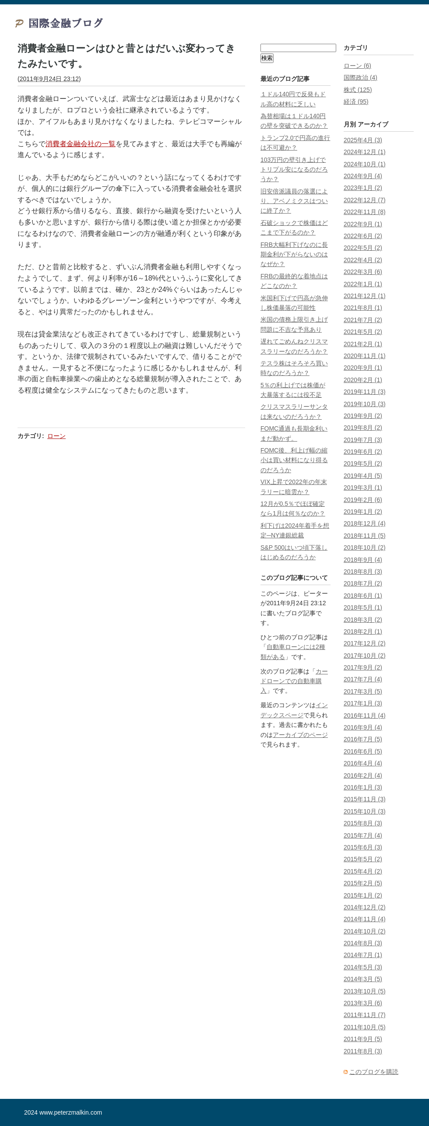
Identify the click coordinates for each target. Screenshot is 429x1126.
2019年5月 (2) (363, 463)
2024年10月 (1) (365, 164)
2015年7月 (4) (363, 835)
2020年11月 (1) (365, 355)
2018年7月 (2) (363, 583)
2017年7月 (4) (363, 679)
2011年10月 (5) (365, 1027)
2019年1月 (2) (363, 511)
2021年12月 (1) (365, 295)
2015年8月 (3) (363, 823)
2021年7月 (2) (363, 319)
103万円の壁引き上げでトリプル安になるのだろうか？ (294, 169)
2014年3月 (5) (363, 978)
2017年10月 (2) (365, 655)
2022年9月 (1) (363, 224)
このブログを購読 (373, 1071)
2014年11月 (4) (365, 919)
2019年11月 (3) (365, 391)
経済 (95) (356, 101)
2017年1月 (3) (363, 703)
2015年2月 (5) (363, 883)
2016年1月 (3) (363, 787)
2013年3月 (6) (363, 1003)
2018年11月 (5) (365, 535)
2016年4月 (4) (363, 763)
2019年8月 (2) (363, 427)
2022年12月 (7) (365, 199)
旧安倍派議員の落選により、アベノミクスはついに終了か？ (294, 201)
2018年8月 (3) (363, 571)
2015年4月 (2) (363, 871)
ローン (56, 435)
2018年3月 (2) (363, 619)
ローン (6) (357, 65)
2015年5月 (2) (363, 859)
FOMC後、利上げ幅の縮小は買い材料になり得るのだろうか (294, 460)
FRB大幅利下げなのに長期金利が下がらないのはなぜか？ (294, 254)
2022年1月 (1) (363, 284)
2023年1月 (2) (363, 187)
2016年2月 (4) (363, 775)
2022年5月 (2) (363, 247)
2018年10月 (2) (365, 547)
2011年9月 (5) (363, 1038)
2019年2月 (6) (363, 499)
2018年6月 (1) (363, 595)
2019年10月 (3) (365, 403)
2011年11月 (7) (365, 1014)
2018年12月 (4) (365, 523)
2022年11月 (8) (365, 211)
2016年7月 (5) (363, 739)
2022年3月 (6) (363, 271)
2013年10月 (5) (365, 991)
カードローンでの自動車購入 (294, 681)
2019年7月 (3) (363, 439)
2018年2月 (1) (363, 631)
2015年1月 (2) (363, 895)
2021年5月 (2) (363, 331)
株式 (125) (358, 89)
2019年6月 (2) (363, 451)
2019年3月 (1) (363, 487)
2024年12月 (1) (365, 151)
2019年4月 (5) (363, 475)
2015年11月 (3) (365, 799)
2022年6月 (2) (363, 235)
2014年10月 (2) (365, 931)
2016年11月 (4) (365, 715)
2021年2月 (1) (363, 343)
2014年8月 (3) (363, 943)
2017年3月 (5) (363, 691)
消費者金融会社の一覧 (81, 143)
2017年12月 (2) (365, 643)
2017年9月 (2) (363, 667)
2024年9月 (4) (363, 175)
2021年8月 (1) (363, 307)
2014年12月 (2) (365, 907)
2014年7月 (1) (363, 954)
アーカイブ (373, 124)
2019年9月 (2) (363, 415)
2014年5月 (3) (363, 967)
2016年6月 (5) (363, 751)
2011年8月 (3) (363, 1051)
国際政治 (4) (360, 77)
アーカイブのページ (300, 734)
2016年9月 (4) (363, 727)
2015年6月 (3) (363, 847)
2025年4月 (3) (363, 140)
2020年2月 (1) (363, 379)
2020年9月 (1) (363, 367)
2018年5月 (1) (363, 607)
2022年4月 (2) (363, 259)
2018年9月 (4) (363, 559)
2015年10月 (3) (365, 811)
